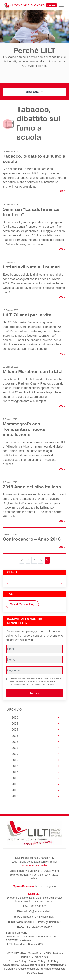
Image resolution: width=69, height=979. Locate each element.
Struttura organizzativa (34, 865)
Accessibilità (11, 964)
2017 (35, 772)
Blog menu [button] (34, 91)
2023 (35, 735)
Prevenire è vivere (34, 5)
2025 (35, 723)
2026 (35, 717)
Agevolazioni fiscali (33, 964)
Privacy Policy (17, 961)
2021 (35, 747)
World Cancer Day (22, 604)
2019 (35, 759)
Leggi (62, 190)
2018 (35, 765)
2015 (35, 784)
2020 (35, 753)
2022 (35, 741)
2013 (35, 790)
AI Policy (53, 961)
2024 (35, 729)
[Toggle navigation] (61, 4)
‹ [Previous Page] (28, 560)
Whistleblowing (56, 964)
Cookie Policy (37, 961)
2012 (35, 796)
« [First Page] (22, 560)
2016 (35, 778)
